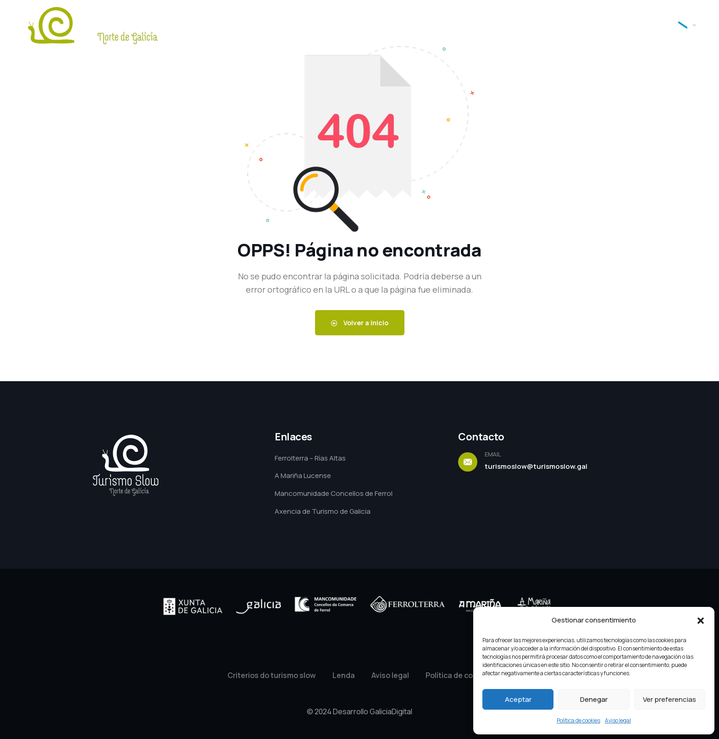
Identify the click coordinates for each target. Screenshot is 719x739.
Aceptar (518, 699)
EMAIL (493, 454)
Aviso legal (618, 720)
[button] (700, 620)
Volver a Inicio (359, 322)
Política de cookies (578, 720)
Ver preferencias (669, 699)
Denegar (594, 699)
